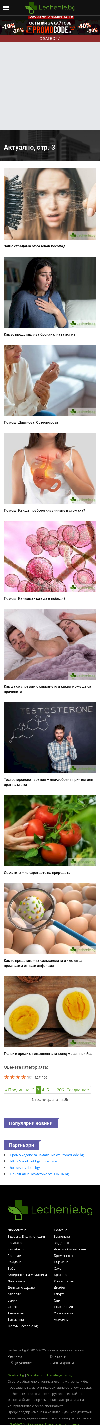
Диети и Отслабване (70, 1249)
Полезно (60, 1230)
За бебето (16, 1249)
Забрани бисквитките (51, 16)
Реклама (15, 1356)
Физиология (63, 1313)
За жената (62, 1236)
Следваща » (77, 1090)
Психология (63, 1306)
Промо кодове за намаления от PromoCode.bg (47, 1154)
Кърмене (61, 1262)
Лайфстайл (16, 1281)
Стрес (12, 1306)
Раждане (15, 1262)
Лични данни (62, 1362)
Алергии (14, 1294)
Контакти (58, 1356)
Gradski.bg (16, 1375)
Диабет (59, 1287)
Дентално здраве (21, 1287)
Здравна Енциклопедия (26, 1236)
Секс (57, 1268)
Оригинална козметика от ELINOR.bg (39, 1174)
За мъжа (15, 1242)
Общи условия (20, 1362)
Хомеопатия (64, 1281)
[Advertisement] (48, 80)
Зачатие (14, 1255)
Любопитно (17, 1230)
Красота (60, 1274)
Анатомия (16, 1313)
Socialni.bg (35, 1375)
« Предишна (17, 1090)
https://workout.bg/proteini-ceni (34, 1161)
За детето (61, 1242)
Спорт (59, 1294)
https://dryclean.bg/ (25, 1167)
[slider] (18, 1077)
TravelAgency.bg (59, 1375)
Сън (57, 1300)
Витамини (16, 1319)
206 (60, 1090)
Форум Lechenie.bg (23, 1326)
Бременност (63, 1255)
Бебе (11, 1268)
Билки (12, 1300)
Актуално (61, 1319)
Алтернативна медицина (27, 1274)
